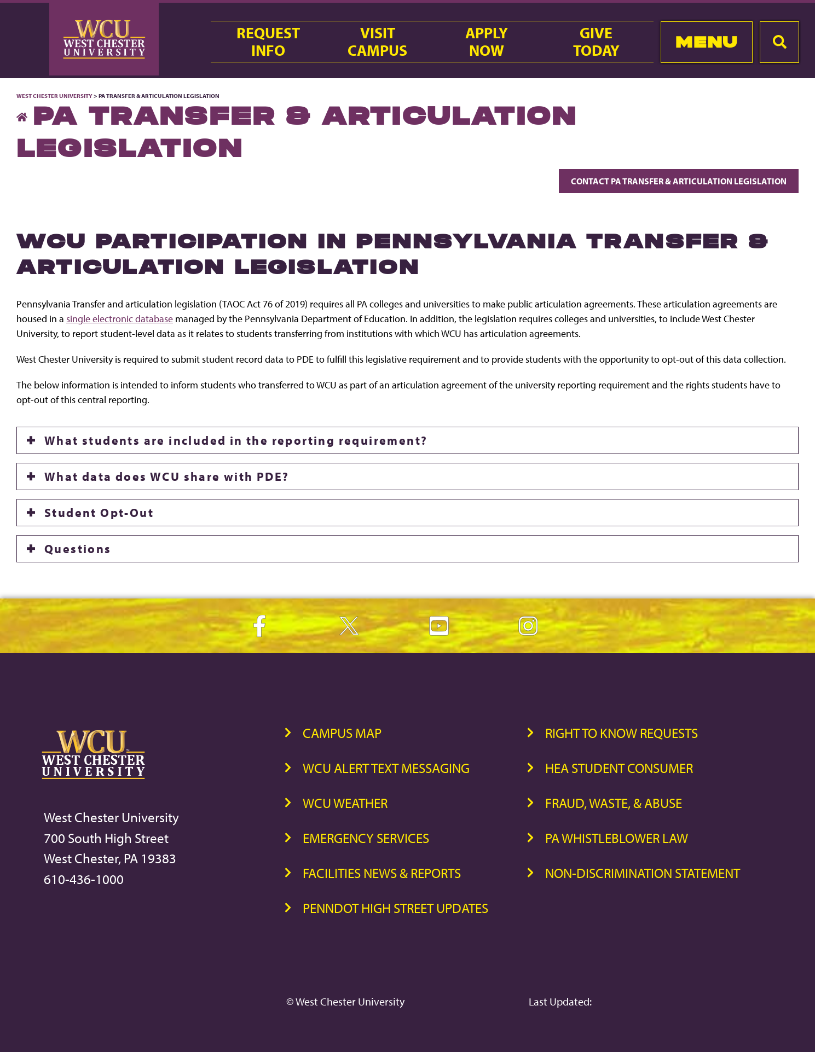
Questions (78, 548)
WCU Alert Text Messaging (386, 767)
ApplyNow (486, 41)
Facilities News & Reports (382, 872)
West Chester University (54, 96)
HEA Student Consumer (619, 767)
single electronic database (119, 318)
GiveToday (596, 41)
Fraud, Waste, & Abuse (613, 802)
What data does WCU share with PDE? (167, 476)
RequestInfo (268, 41)
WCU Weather (345, 802)
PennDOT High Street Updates (395, 907)
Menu (706, 42)
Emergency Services (366, 837)
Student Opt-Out (99, 512)
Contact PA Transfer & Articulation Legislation (679, 181)
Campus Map (342, 732)
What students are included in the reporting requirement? (235, 440)
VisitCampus (377, 41)
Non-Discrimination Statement (642, 872)
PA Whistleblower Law (616, 837)
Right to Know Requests (621, 732)
